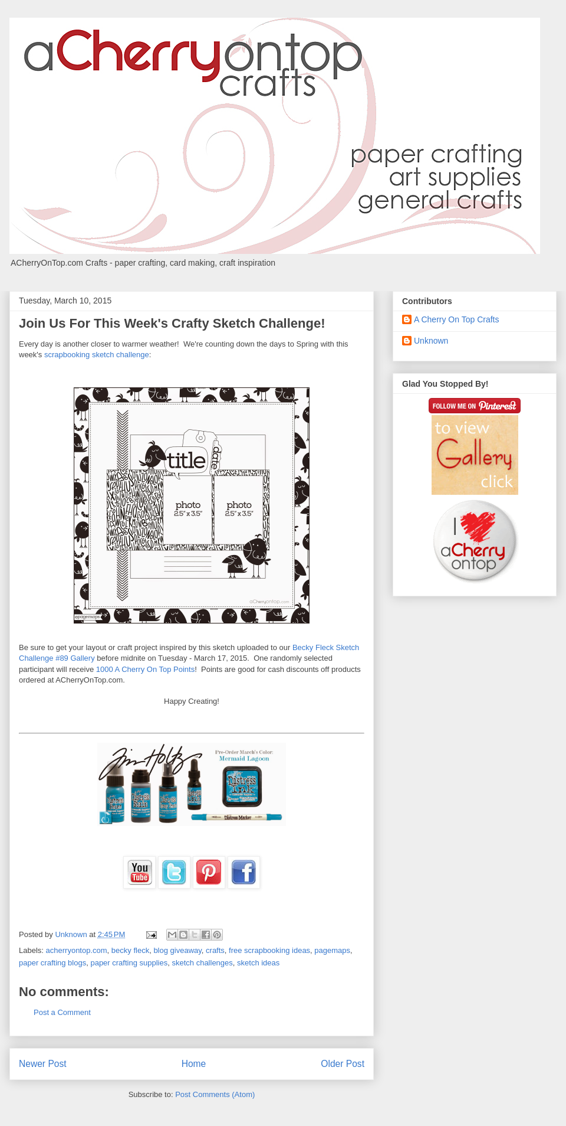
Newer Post (43, 1064)
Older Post (342, 1064)
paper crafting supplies (128, 962)
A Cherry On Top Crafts (456, 319)
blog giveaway (177, 950)
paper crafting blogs (52, 962)
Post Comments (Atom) (215, 1094)
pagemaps (332, 950)
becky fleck (130, 950)
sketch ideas (258, 962)
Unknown (431, 340)
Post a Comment (62, 1012)
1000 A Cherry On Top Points (145, 669)
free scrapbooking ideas (269, 950)
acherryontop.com (76, 950)
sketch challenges (202, 962)
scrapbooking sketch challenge (96, 354)
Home (194, 1064)
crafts (215, 950)
